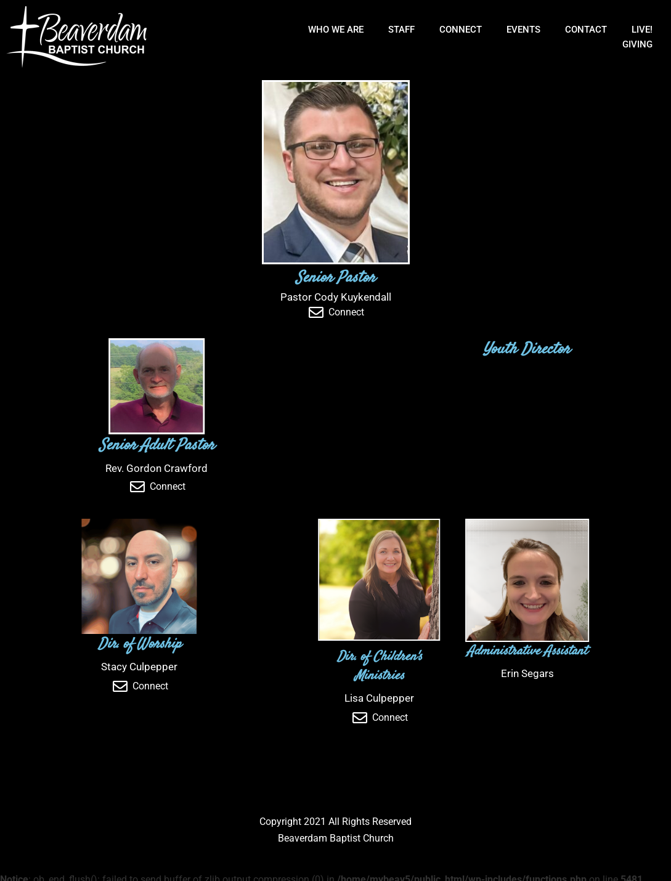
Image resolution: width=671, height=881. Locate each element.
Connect (460, 29)
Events (523, 29)
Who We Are (336, 29)
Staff (401, 29)
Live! (642, 29)
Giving (637, 44)
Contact (586, 29)
